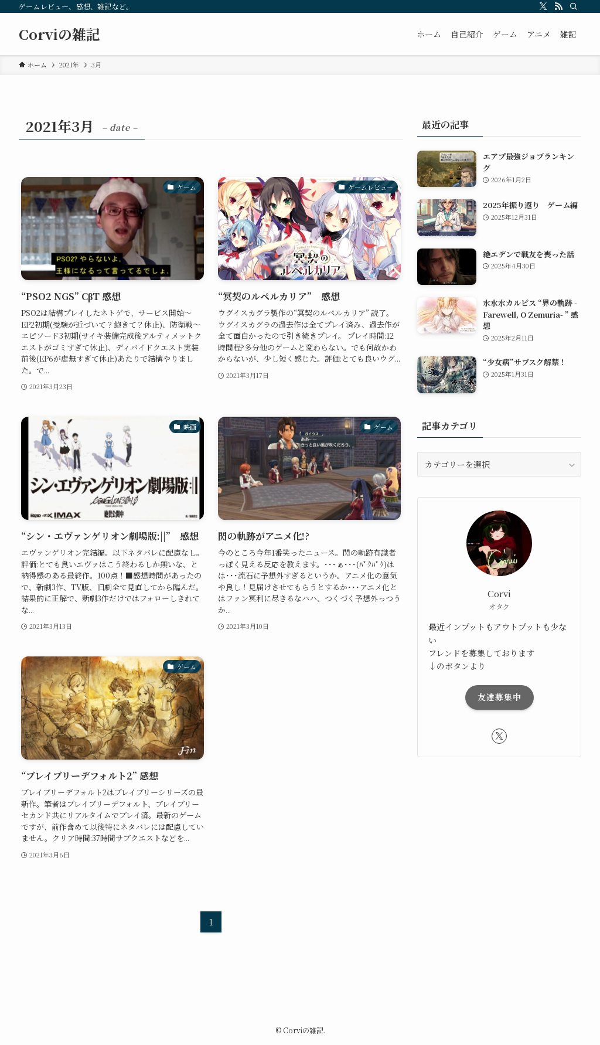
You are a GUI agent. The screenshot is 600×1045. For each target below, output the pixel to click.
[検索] (573, 6)
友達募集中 (499, 697)
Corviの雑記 (59, 34)
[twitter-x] (543, 6)
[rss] (558, 6)
